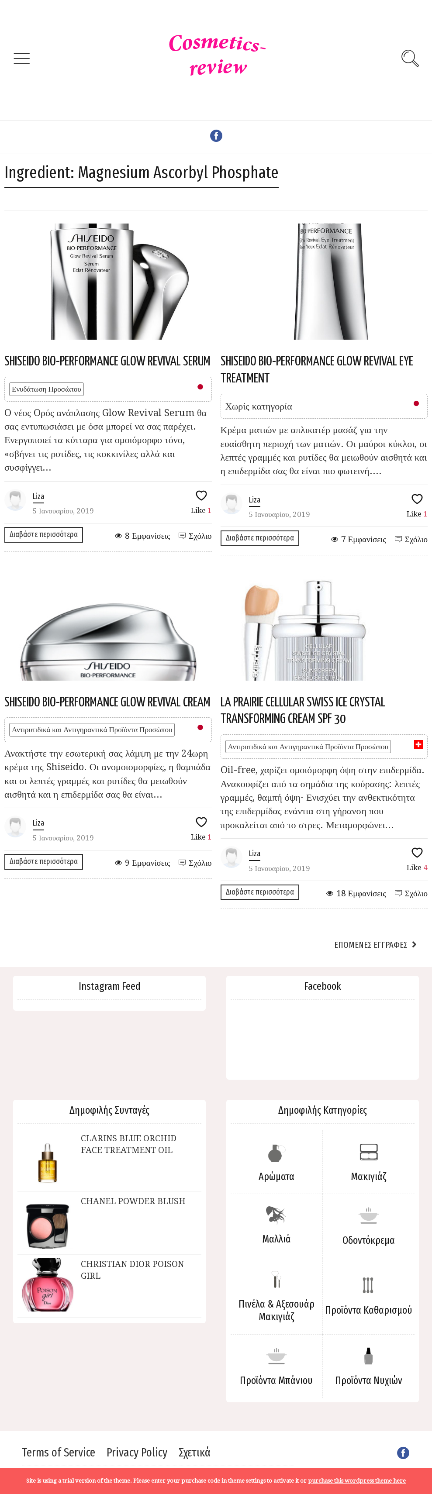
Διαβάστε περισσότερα (44, 534)
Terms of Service (58, 1453)
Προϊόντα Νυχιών (368, 1380)
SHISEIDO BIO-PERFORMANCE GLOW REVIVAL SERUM (107, 361)
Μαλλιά (276, 1239)
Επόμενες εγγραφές (371, 945)
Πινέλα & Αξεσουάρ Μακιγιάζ (276, 1310)
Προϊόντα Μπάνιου (276, 1380)
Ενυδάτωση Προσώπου (46, 389)
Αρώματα (276, 1176)
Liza (38, 496)
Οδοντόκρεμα (368, 1240)
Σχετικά (195, 1453)
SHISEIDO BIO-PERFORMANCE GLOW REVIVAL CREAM (107, 702)
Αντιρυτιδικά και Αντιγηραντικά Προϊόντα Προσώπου (92, 729)
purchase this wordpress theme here (357, 1480)
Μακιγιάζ (368, 1176)
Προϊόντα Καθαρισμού (368, 1310)
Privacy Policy (137, 1453)
